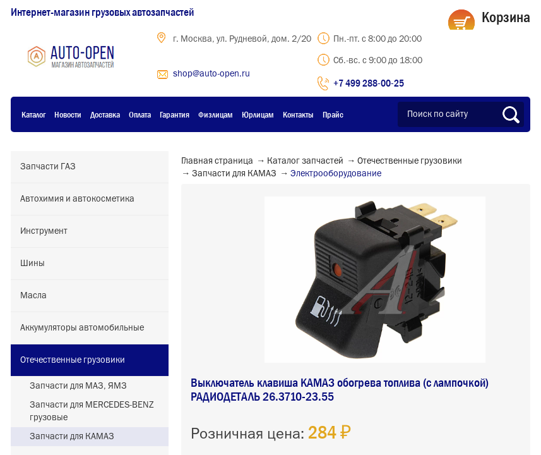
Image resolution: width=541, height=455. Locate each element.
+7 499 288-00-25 (368, 82)
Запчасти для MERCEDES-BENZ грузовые (92, 411)
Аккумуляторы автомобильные (82, 328)
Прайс (333, 114)
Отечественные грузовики (72, 360)
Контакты (298, 114)
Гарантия (174, 114)
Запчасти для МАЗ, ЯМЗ (78, 386)
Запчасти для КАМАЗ (72, 436)
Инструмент (44, 231)
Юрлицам (258, 114)
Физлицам (215, 114)
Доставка (105, 114)
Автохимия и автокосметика (77, 199)
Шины (32, 263)
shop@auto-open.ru (211, 74)
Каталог (33, 114)
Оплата (140, 114)
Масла (33, 296)
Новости (67, 114)
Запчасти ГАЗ (48, 167)
